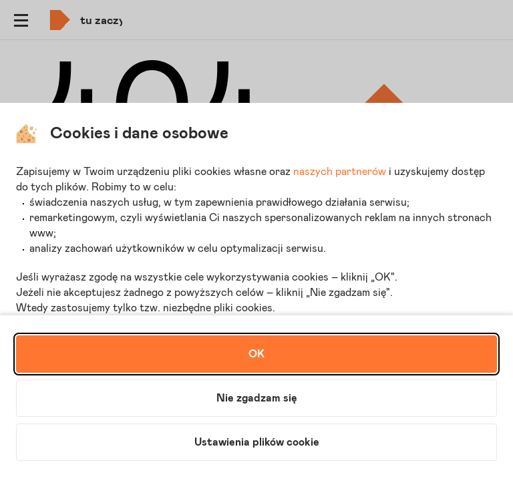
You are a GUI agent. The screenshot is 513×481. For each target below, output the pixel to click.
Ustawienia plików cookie (256, 442)
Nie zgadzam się (256, 398)
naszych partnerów (339, 171)
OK (256, 354)
